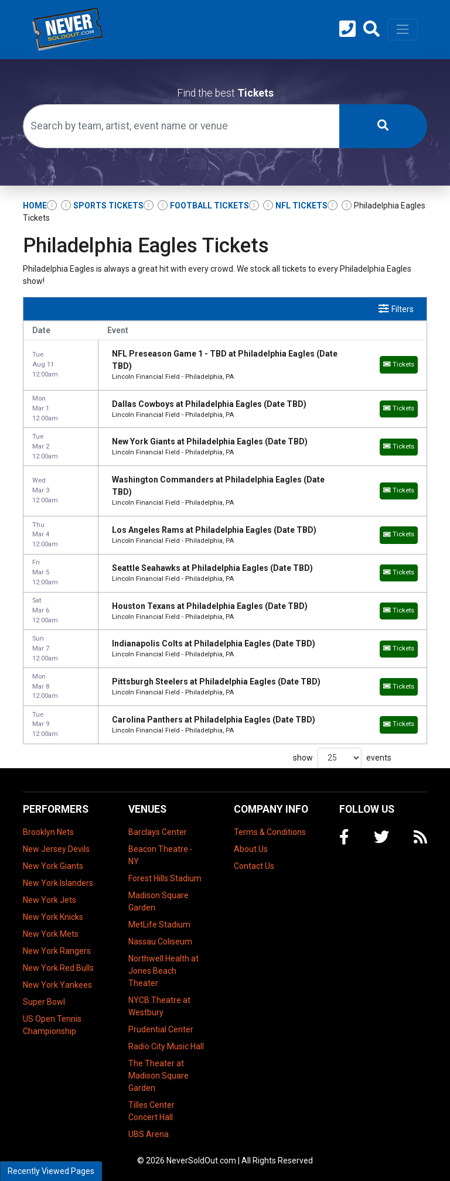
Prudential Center (160, 1029)
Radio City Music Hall (166, 1046)
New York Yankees (57, 985)
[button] (371, 29)
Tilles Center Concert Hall (151, 1111)
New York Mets (51, 934)
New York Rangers (57, 951)
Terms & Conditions (270, 832)
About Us (251, 849)
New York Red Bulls (58, 968)
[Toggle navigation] (402, 29)
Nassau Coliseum (160, 941)
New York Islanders (58, 883)
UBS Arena (148, 1134)
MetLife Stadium (159, 924)
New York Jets (49, 900)
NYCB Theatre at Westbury (159, 1006)
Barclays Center (157, 832)
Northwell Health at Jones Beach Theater (163, 971)
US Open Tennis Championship (52, 1025)
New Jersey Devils (56, 849)
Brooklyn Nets (48, 832)
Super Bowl (44, 1002)
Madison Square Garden (158, 901)
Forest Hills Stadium (165, 878)
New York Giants (53, 866)
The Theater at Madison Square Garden (158, 1076)
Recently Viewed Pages (51, 1171)
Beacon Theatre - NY (160, 855)
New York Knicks (53, 917)
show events (342, 758)
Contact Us (254, 866)
